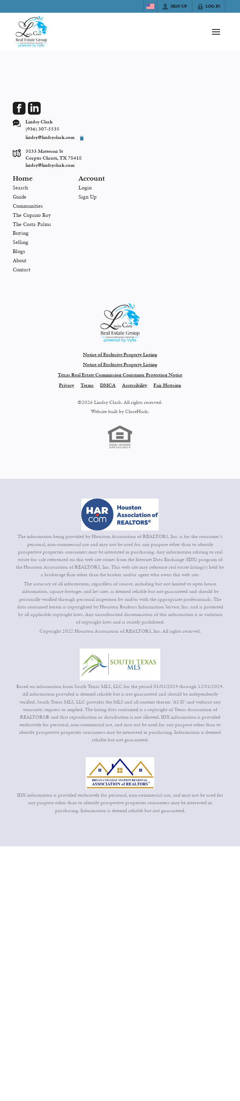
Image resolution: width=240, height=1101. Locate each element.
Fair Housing (167, 385)
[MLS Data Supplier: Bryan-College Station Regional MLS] (120, 773)
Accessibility (134, 385)
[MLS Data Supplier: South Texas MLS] (120, 664)
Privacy (66, 385)
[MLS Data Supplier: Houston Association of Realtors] (120, 514)
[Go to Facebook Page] (19, 108)
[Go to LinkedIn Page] (34, 108)
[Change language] (150, 6)
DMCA (108, 385)
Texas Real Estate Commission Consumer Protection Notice (120, 375)
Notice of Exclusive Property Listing (120, 355)
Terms (87, 385)
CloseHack (136, 411)
